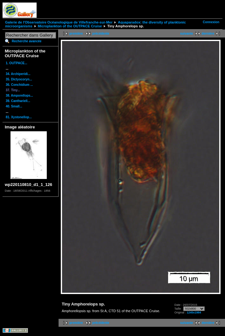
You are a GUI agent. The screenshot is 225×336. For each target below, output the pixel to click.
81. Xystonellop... (19, 117)
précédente (100, 33)
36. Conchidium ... (19, 84)
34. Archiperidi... (18, 74)
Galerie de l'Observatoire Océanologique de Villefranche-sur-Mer (58, 22)
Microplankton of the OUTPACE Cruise (70, 26)
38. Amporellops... (19, 95)
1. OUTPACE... (16, 63)
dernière (208, 33)
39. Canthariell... (18, 101)
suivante (186, 33)
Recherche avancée (26, 41)
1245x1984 (194, 312)
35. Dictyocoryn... (19, 79)
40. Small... (14, 106)
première (76, 33)
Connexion (211, 22)
